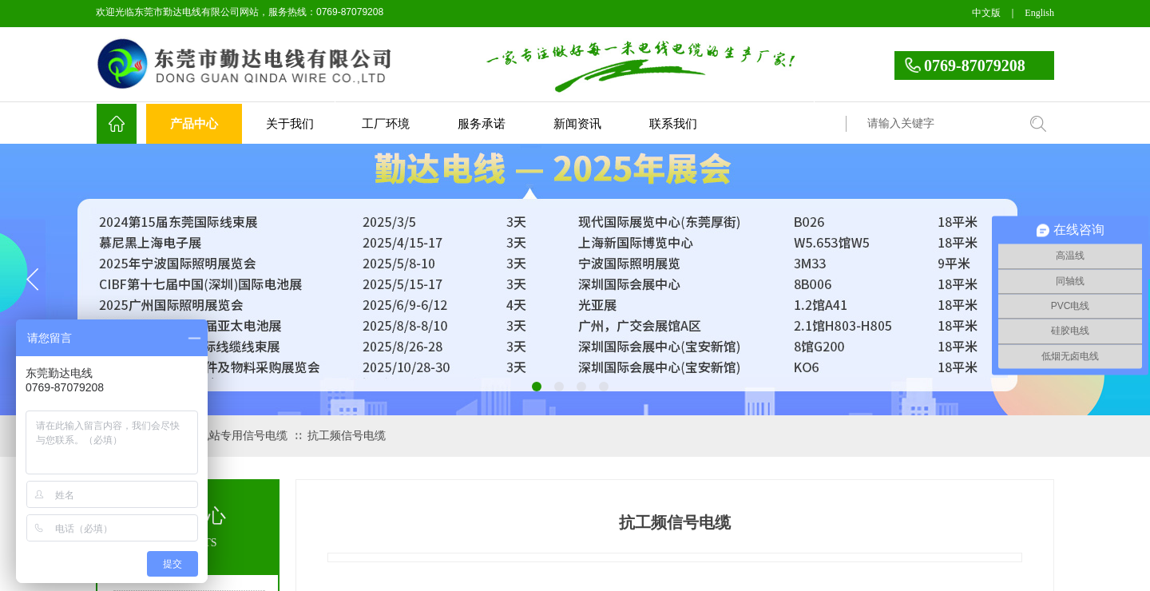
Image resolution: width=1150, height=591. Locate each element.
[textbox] (938, 124)
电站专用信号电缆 (243, 436)
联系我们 (673, 123)
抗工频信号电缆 (346, 436)
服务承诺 (482, 123)
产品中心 (194, 123)
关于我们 (290, 123)
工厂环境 (386, 123)
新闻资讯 (577, 123)
